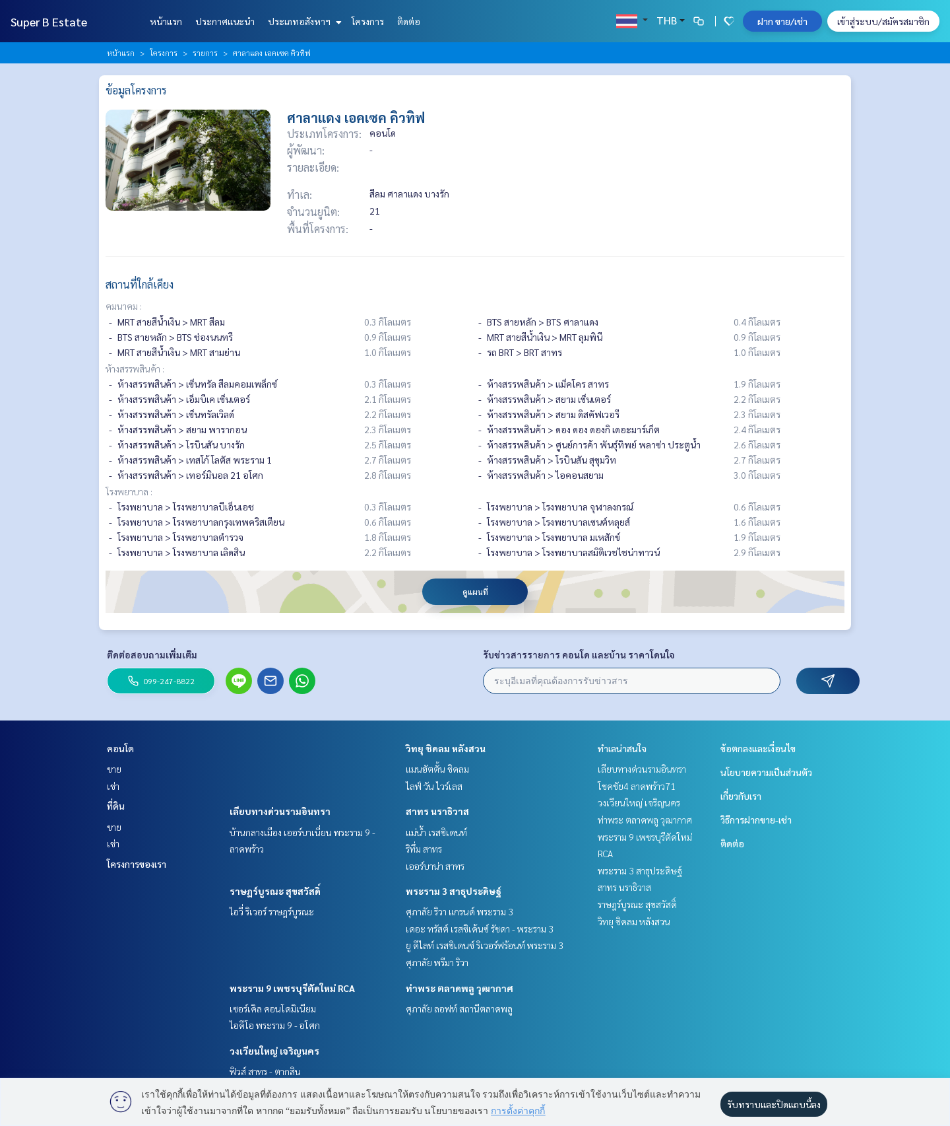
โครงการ (368, 21)
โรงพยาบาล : (129, 491)
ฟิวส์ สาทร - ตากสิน (265, 1071)
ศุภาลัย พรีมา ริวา (437, 962)
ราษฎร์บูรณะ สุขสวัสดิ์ (275, 891)
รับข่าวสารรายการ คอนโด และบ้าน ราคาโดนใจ (579, 654)
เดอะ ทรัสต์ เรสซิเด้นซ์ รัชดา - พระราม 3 (480, 928)
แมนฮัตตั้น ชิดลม (437, 769)
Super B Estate (49, 21)
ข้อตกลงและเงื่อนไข (758, 748)
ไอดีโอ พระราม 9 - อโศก (275, 1025)
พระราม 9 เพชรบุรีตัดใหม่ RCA (292, 988)
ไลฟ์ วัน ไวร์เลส (434, 786)
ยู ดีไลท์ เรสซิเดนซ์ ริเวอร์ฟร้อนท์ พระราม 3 (484, 945)
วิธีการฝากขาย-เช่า (756, 820)
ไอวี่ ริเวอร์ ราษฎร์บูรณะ (272, 911)
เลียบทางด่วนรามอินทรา (280, 811)
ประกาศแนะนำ (225, 21)
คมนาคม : (124, 306)
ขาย (114, 769)
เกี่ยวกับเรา (740, 796)
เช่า (113, 786)
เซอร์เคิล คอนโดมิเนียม (273, 1008)
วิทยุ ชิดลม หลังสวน (446, 748)
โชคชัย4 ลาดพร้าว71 (637, 786)
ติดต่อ (408, 21)
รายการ (205, 53)
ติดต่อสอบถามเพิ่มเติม (152, 654)
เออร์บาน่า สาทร (435, 866)
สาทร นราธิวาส (437, 811)
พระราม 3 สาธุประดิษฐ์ (453, 891)
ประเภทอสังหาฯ (303, 21)
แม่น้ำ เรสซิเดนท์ (436, 832)
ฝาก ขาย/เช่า (782, 21)
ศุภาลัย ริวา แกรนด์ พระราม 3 (459, 911)
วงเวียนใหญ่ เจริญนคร (274, 1051)
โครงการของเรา (136, 864)
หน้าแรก (166, 21)
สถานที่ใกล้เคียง (140, 284)
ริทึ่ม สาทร (424, 849)
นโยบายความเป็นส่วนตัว (766, 772)
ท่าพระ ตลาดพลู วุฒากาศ (459, 988)
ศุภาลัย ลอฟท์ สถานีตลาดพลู (459, 1008)
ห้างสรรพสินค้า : (135, 368)
